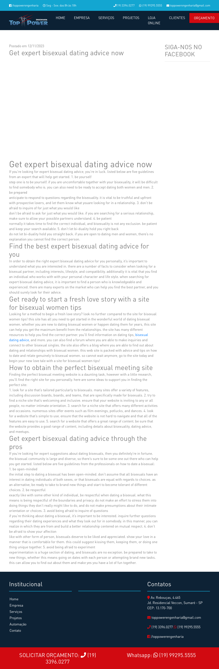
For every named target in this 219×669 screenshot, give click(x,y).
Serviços (16, 611)
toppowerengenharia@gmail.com (188, 5)
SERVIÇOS (106, 17)
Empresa (16, 605)
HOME (60, 17)
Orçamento (204, 18)
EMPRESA (82, 17)
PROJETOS (131, 17)
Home (14, 599)
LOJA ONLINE (154, 20)
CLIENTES (177, 17)
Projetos (16, 617)
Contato (15, 630)
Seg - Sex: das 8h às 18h (59, 5)
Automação (18, 624)
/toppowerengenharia (23, 5)
